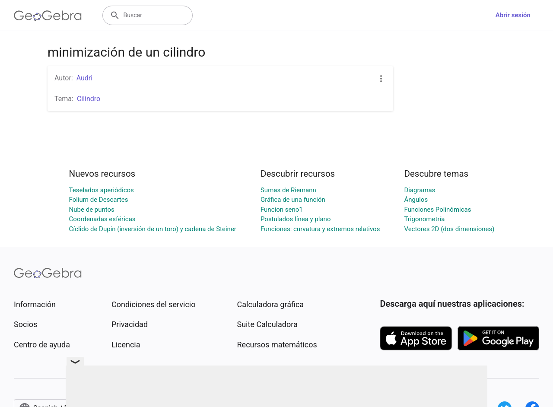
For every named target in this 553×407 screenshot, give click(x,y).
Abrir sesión (513, 15)
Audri (84, 78)
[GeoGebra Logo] (48, 15)
